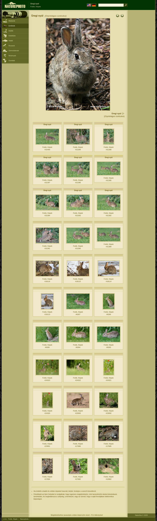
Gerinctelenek (14, 51)
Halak (11, 41)
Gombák (12, 60)
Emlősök (12, 26)
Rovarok (12, 46)
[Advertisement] (141, 59)
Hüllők (11, 31)
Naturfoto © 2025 (141, 515)
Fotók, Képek (12, 519)
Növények (12, 56)
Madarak (12, 21)
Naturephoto (24, 519)
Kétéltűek (12, 36)
